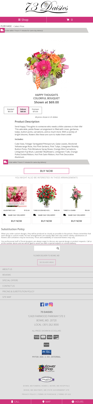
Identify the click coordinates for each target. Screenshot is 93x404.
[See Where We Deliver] (46, 262)
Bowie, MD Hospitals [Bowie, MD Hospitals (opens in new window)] (60, 386)
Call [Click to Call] (15, 401)
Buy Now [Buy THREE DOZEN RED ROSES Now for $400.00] (46, 221)
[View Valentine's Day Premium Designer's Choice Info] (16, 196)
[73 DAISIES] (46, 13)
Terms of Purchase (47, 394)
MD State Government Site (56, 390)
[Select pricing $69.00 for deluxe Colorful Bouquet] (23, 110)
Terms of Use (64, 394)
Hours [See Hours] (77, 401)
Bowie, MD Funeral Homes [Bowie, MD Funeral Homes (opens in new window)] (35, 386)
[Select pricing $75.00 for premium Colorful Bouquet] (35, 110)
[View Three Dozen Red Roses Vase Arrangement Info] (46, 196)
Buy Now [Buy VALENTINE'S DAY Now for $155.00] (16, 221)
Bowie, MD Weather (33, 390)
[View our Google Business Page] (46, 305)
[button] (46, 352)
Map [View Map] (46, 401)
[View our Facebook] (42, 305)
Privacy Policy (29, 394)
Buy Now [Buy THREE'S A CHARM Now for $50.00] (76, 221)
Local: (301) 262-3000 (46, 324)
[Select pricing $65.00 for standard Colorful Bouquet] (10, 110)
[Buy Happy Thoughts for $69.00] (46, 171)
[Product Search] (47, 248)
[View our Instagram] (51, 305)
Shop (23, 20)
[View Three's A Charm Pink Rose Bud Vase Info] (76, 196)
